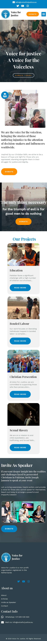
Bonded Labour (19, 323)
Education (16, 270)
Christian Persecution (23, 377)
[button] (43, 14)
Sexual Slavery (19, 430)
